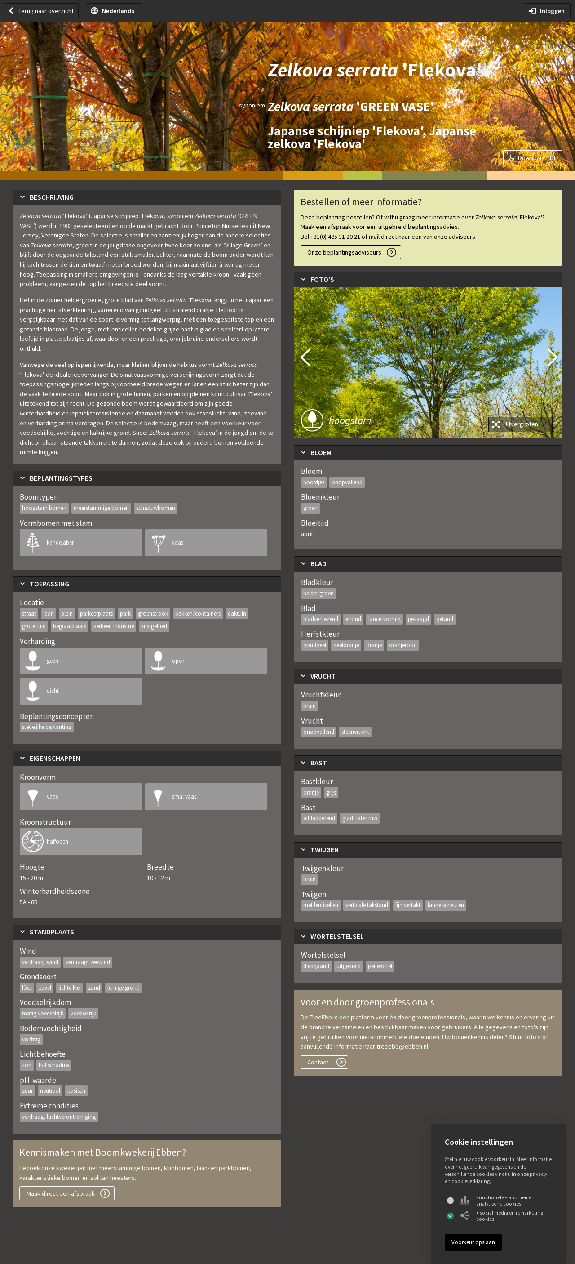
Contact (317, 1062)
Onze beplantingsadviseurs (344, 252)
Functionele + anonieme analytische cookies (495, 1200)
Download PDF (537, 158)
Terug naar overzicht (46, 11)
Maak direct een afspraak (61, 1193)
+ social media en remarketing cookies (501, 1216)
